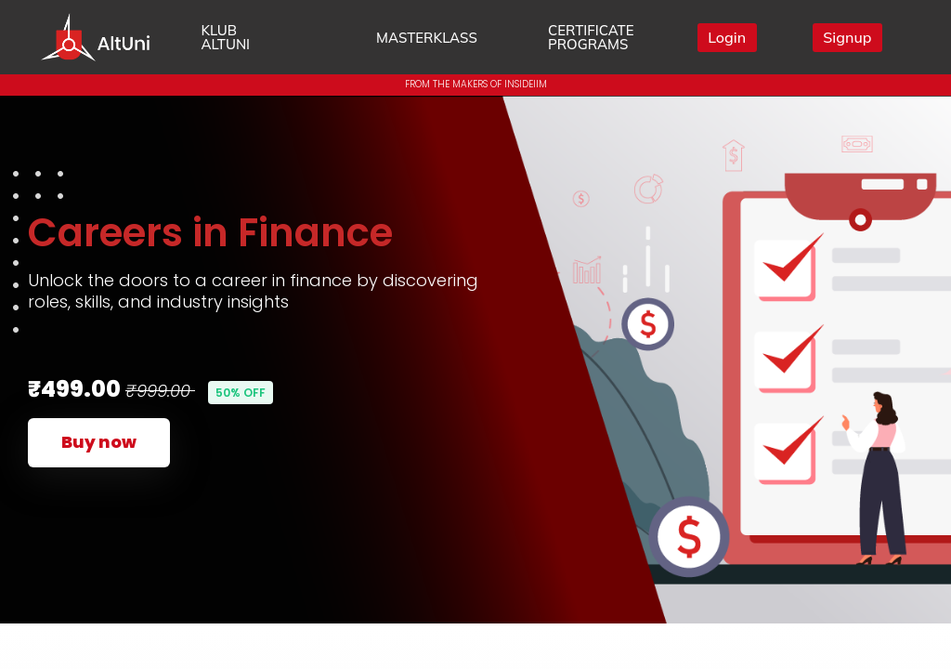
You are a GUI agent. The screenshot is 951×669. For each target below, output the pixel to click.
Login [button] (727, 37)
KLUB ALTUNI (225, 37)
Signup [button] (847, 37)
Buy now (99, 441)
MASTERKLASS (426, 37)
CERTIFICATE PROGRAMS (591, 37)
